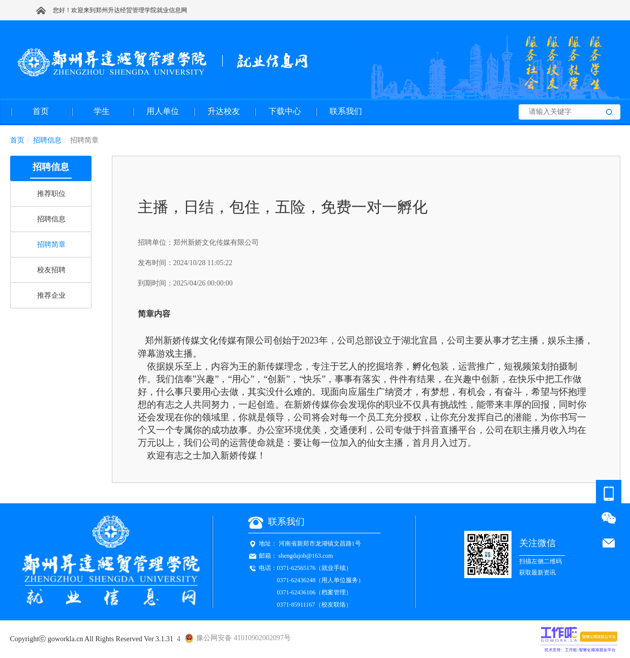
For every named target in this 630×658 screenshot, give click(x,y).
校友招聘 (51, 270)
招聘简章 (51, 244)
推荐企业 (51, 295)
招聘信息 (51, 219)
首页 (17, 140)
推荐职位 (51, 193)
